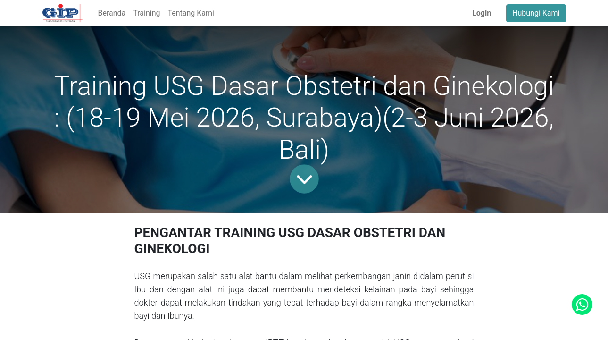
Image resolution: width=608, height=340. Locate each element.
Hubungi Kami (535, 12)
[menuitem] (111, 13)
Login (481, 12)
